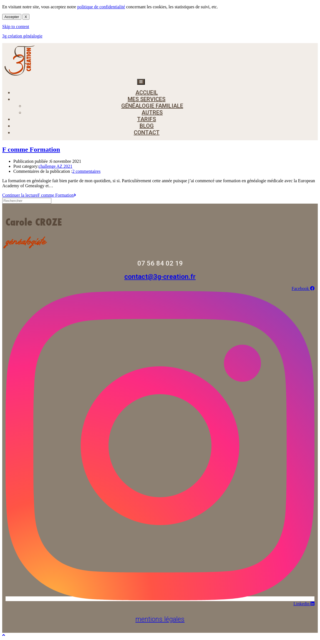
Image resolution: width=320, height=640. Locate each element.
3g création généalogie (22, 36)
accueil (146, 92)
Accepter (11, 17)
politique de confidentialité (101, 6)
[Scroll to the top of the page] (3, 635)
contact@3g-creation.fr (160, 277)
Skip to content (15, 26)
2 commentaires (86, 171)
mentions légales (160, 619)
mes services (146, 99)
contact (147, 132)
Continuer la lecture (39, 195)
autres (152, 112)
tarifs (146, 119)
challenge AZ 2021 (55, 166)
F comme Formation (31, 149)
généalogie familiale (152, 105)
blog (147, 125)
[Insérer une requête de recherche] (26, 201)
